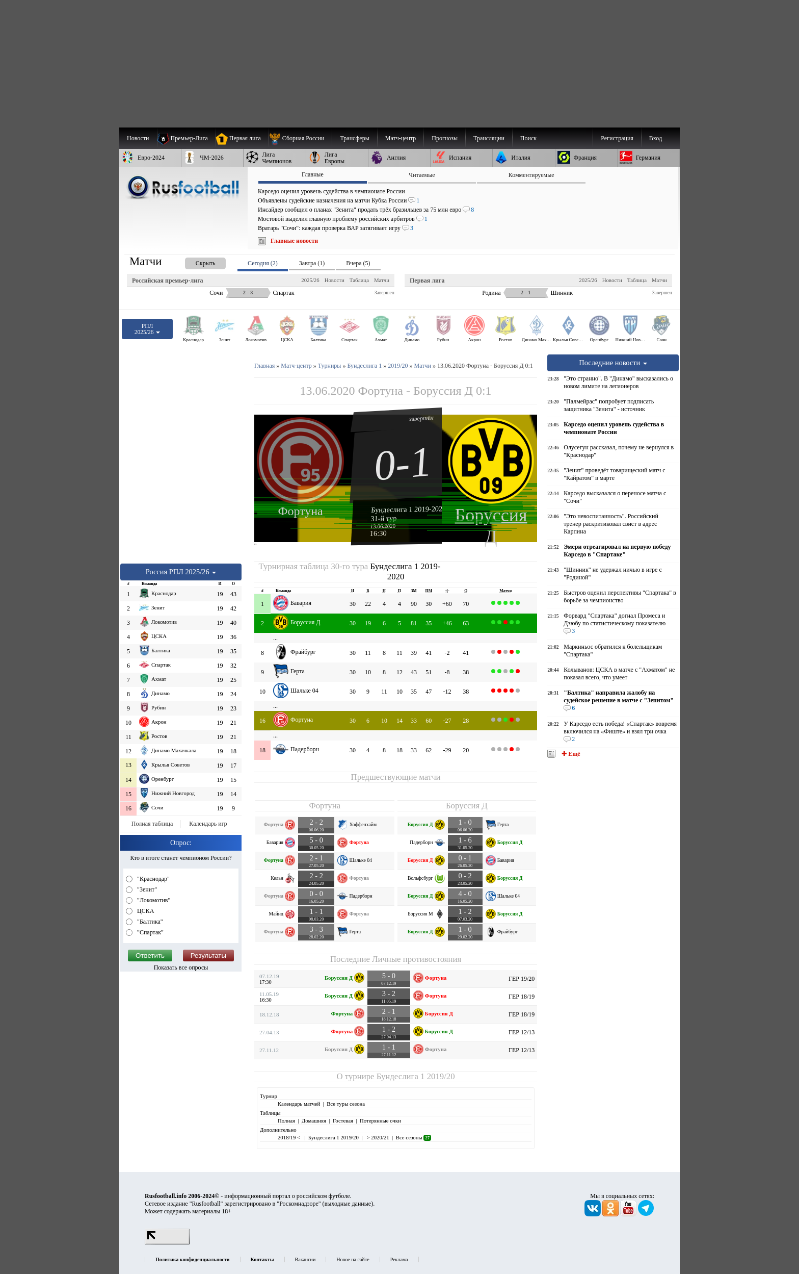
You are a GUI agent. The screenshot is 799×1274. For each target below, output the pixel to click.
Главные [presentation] (313, 174)
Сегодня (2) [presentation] (263, 263)
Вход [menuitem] (655, 138)
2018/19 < (290, 1137)
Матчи (381, 280)
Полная (286, 1120)
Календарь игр (208, 823)
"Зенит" (146, 889)
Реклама (399, 1259)
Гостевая (343, 1120)
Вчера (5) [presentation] (358, 263)
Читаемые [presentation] (422, 175)
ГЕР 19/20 (522, 978)
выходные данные (348, 1203)
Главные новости (294, 240)
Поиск (528, 138)
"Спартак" (150, 932)
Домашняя (314, 1120)
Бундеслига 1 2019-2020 (408, 509)
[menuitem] (300, 138)
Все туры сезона (346, 1104)
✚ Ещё (570, 753)
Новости (334, 280)
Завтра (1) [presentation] (312, 263)
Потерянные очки (380, 1120)
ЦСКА (145, 910)
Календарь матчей (299, 1104)
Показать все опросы (181, 967)
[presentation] (195, 261)
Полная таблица (152, 823)
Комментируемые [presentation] (531, 175)
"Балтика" (149, 921)
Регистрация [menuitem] (617, 138)
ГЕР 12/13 (522, 1032)
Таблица (359, 280)
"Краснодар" (153, 878)
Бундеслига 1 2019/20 (416, 1076)
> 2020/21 (377, 1137)
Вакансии (305, 1259)
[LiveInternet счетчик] (167, 1242)
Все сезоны (413, 1137)
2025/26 (310, 280)
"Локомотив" (153, 900)
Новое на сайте (352, 1259)
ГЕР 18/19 (522, 996)
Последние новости (613, 363)
